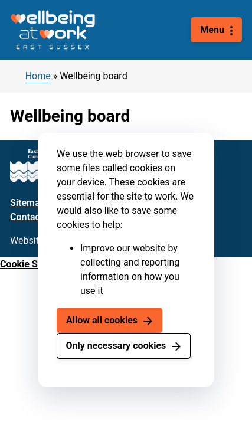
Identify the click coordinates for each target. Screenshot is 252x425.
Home (38, 75)
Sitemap (27, 202)
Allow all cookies (102, 320)
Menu (212, 29)
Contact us (32, 217)
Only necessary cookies (116, 345)
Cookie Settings (33, 264)
